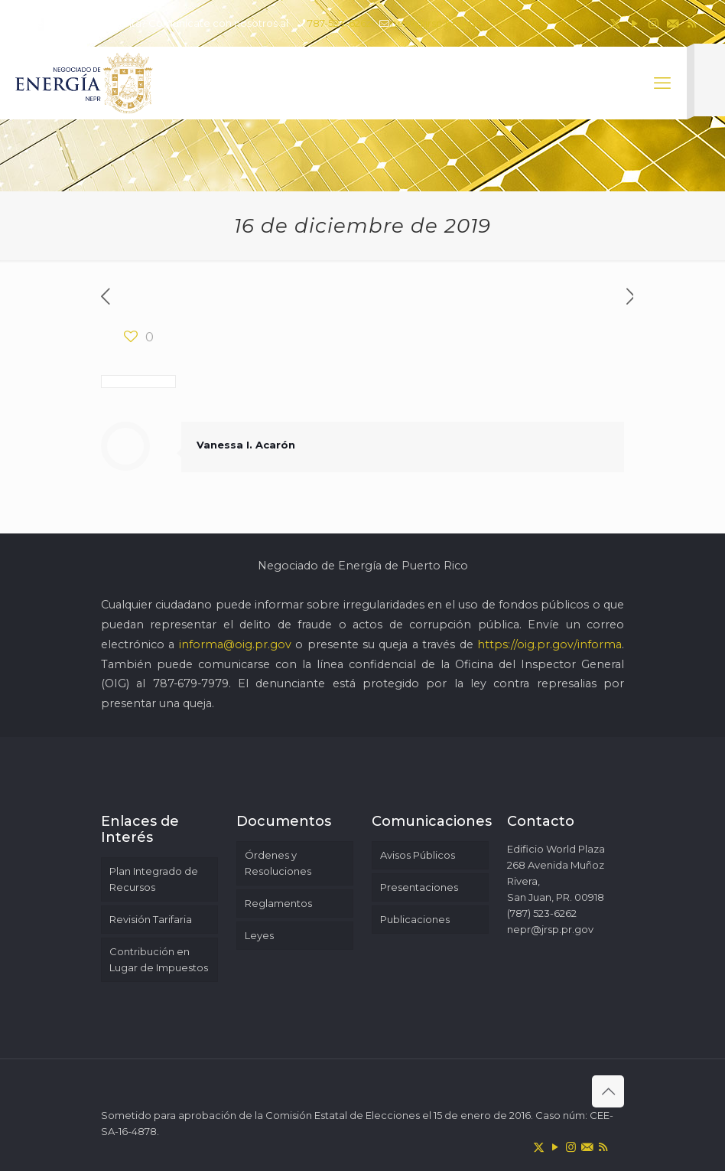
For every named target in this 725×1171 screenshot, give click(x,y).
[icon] (672, 23)
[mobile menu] (662, 83)
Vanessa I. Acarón (246, 445)
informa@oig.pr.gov (235, 644)
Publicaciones (415, 919)
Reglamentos (278, 903)
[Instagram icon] (653, 23)
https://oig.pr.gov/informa (549, 644)
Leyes (259, 935)
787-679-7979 (191, 683)
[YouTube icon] (634, 23)
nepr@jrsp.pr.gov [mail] (434, 23)
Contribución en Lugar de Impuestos (158, 959)
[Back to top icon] (608, 1091)
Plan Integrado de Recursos (153, 879)
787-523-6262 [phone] (339, 23)
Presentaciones (419, 887)
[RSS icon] (691, 23)
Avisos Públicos (417, 855)
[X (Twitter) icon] (615, 23)
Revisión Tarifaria (150, 919)
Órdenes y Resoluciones (278, 863)
